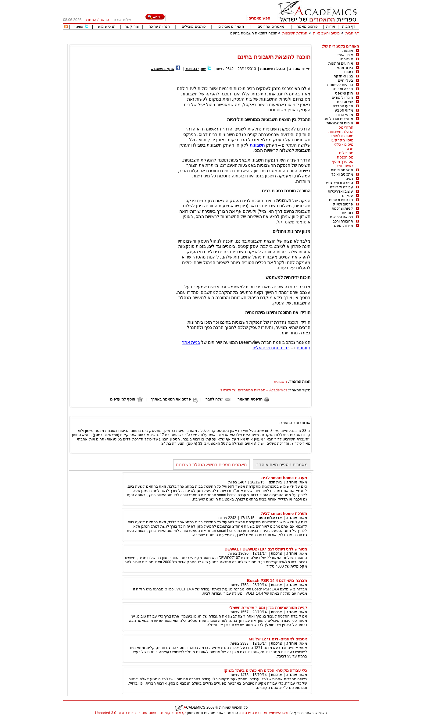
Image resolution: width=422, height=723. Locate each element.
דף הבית (349, 26)
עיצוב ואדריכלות (340, 191)
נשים (349, 178)
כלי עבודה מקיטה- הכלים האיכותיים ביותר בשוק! (265, 670)
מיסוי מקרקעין (342, 140)
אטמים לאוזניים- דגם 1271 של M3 (278, 639)
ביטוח (348, 72)
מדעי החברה (343, 106)
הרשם (104, 20)
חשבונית (257, 145)
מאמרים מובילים (231, 26)
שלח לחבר (214, 399)
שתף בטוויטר (195, 69)
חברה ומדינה (343, 89)
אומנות (347, 50)
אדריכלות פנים (270, 518)
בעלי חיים (345, 80)
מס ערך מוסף (342, 161)
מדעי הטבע (344, 110)
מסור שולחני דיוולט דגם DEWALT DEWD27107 (265, 549)
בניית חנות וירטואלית (271, 347)
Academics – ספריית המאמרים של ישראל (253, 390)
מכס (350, 149)
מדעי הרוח (344, 114)
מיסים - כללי (343, 144)
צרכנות (276, 553)
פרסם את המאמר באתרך (171, 399)
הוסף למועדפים (122, 399)
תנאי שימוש (107, 26)
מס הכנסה (345, 157)
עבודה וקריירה (341, 187)
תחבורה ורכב (343, 221)
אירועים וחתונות (340, 63)
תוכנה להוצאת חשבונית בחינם (253, 33)
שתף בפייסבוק (162, 69)
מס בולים (346, 153)
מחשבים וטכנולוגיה (338, 119)
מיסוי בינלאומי (342, 136)
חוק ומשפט (344, 93)
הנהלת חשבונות (294, 33)
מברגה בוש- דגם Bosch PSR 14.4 (277, 580)
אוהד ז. (294, 69)
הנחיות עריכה (159, 26)
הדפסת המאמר (250, 399)
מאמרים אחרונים (271, 26)
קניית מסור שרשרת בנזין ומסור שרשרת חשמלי (268, 607)
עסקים (347, 196)
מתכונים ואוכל (342, 174)
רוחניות (347, 213)
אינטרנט (346, 59)
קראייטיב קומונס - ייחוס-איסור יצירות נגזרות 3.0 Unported (140, 713)
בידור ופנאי (344, 68)
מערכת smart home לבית (284, 477)
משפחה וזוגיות (342, 170)
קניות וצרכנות (342, 208)
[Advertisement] (248, 42)
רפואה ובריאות (341, 217)
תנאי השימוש (279, 713)
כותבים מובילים (193, 26)
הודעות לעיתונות (340, 85)
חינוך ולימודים (342, 97)
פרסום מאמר (307, 26)
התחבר (90, 20)
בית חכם (275, 482)
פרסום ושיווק (343, 204)
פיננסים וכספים (341, 200)
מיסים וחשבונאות (326, 33)
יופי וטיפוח (345, 102)
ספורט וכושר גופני (339, 183)
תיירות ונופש (343, 225)
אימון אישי (345, 55)
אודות (330, 26)
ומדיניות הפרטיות (253, 713)
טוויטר (78, 27)
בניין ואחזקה (343, 76)
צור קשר (131, 26)
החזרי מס (345, 127)
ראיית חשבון (343, 166)
